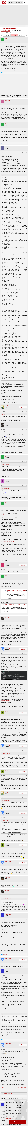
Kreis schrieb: (5, 414)
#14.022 (25, 623)
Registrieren (24, 25)
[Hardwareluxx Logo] (4, 2)
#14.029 (25, 849)
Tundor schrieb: (5, 753)
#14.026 (25, 775)
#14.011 (25, 44)
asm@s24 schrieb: (6, 464)
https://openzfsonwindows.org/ (8, 541)
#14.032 (25, 895)
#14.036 (25, 1049)
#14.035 (25, 975)
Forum (2, 25)
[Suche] (9, 2)
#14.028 (25, 817)
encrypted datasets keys (6, 700)
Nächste (21, 35)
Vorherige (7, 35)
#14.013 (25, 129)
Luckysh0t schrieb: (6, 898)
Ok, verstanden (18, 1122)
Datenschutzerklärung (11, 1118)
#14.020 (25, 569)
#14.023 (25, 653)
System (23, 407)
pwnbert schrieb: (5, 488)
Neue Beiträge (9, 25)
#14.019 (25, 508)
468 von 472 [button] (14, 35)
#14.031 (25, 882)
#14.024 (25, 717)
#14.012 (25, 105)
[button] (5, 26)
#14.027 (25, 797)
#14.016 (25, 429)
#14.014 (25, 152)
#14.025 (25, 750)
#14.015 (25, 411)
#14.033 (25, 919)
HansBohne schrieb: (6, 1093)
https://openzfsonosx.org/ (6, 514)
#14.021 (25, 581)
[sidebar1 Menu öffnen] (25, 2)
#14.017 (25, 461)
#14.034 (25, 963)
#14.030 (25, 867)
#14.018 (25, 485)
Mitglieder (17, 25)
